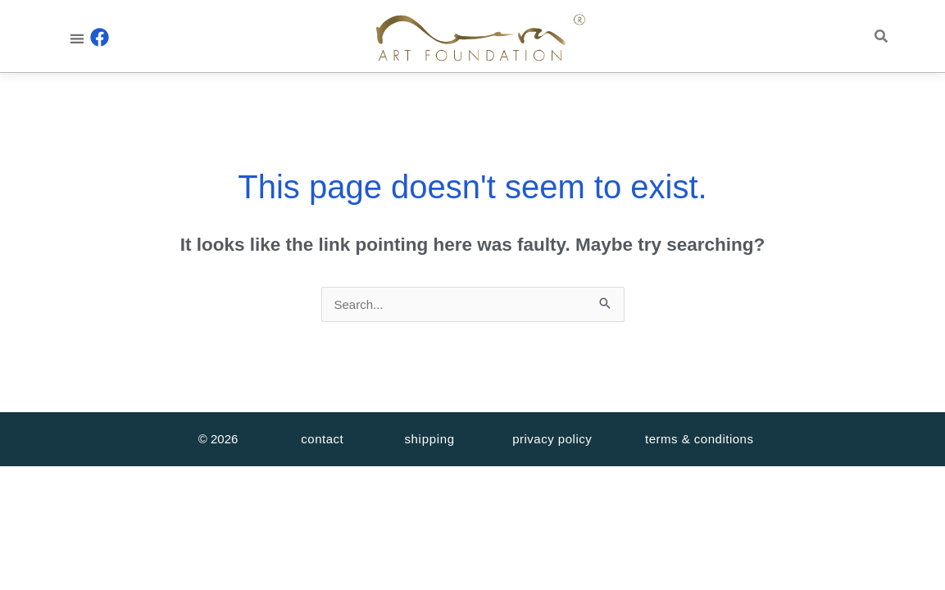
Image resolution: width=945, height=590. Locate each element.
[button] (77, 38)
